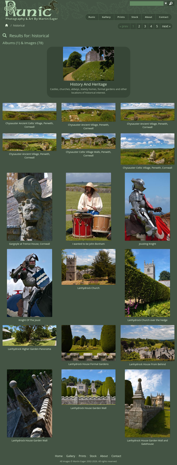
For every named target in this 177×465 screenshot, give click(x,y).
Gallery (106, 17)
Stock (134, 17)
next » (166, 26)
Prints (121, 17)
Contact (164, 17)
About (148, 17)
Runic (91, 17)
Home (59, 456)
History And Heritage (88, 84)
